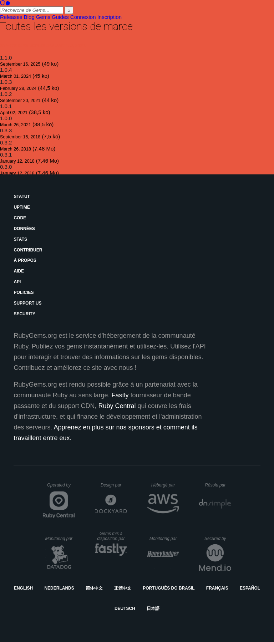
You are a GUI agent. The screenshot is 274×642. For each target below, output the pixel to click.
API (17, 281)
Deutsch (125, 608)
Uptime (22, 207)
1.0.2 (6, 94)
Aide (19, 271)
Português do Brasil (168, 588)
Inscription (109, 17)
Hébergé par (165, 485)
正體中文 (122, 588)
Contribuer (28, 250)
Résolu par (218, 485)
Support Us (27, 303)
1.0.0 (6, 118)
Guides (60, 17)
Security (24, 313)
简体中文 (94, 588)
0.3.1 (6, 155)
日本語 (153, 608)
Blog (29, 17)
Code (20, 217)
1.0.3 (6, 82)
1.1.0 (6, 58)
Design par (114, 485)
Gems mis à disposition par (112, 536)
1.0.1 (6, 106)
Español (250, 588)
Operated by (61, 488)
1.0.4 (6, 70)
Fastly (120, 395)
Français (217, 588)
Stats (20, 239)
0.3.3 (6, 130)
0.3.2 (6, 142)
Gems (43, 17)
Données (24, 228)
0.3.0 (6, 167)
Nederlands (59, 588)
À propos (25, 260)
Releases (11, 17)
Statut (22, 196)
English (23, 588)
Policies (24, 292)
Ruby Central (117, 405)
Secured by (217, 538)
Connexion (83, 17)
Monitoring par (60, 538)
